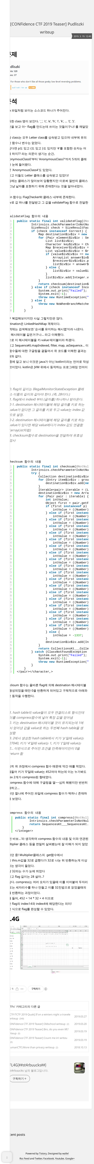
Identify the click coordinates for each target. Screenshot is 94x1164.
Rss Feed (24, 1158)
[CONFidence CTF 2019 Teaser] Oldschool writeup (36, 1024)
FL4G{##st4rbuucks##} (27, 1065)
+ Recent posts (14, 1134)
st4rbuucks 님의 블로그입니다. (28, 1070)
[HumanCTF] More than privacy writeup (30, 1047)
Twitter (38, 1158)
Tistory (43, 1153)
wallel (65, 1153)
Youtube (59, 1158)
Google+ (70, 1158)
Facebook (48, 1158)
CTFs (11, 1006)
